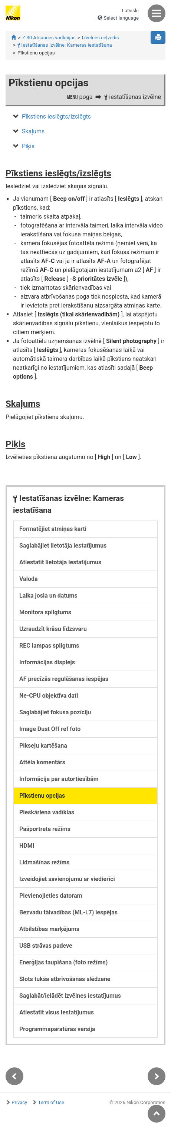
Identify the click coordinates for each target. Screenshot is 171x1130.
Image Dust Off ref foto (49, 728)
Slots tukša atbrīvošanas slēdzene (65, 979)
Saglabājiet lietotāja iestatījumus (62, 545)
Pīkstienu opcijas (42, 795)
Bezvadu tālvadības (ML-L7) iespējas (68, 912)
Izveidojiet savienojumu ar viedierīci (67, 879)
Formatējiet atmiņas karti (52, 528)
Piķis (28, 146)
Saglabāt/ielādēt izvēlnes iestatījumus (70, 995)
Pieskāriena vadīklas (46, 812)
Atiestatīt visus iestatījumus (56, 1012)
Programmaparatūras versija (57, 1029)
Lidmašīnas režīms (44, 862)
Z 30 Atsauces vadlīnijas (49, 37)
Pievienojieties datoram (50, 895)
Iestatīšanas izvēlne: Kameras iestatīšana (64, 45)
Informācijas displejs (47, 662)
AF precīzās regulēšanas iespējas (63, 678)
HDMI (26, 845)
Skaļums (33, 131)
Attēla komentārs (42, 762)
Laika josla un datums (48, 595)
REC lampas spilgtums (49, 645)
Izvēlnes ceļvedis (100, 37)
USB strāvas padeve (45, 945)
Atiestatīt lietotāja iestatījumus (60, 562)
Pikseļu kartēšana (43, 745)
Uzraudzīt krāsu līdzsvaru (53, 628)
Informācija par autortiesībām (59, 778)
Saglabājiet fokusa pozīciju (55, 712)
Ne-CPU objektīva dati (48, 695)
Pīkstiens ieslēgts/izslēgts (56, 116)
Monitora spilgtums (45, 612)
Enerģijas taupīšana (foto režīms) (63, 962)
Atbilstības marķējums (49, 929)
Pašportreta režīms (44, 828)
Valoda (28, 578)
